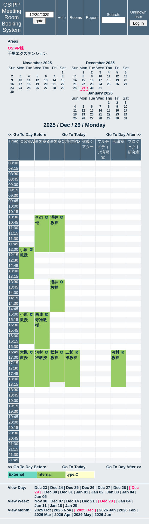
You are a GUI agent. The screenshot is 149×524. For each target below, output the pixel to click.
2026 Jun (103, 514)
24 (20, 88)
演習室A (27, 141)
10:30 (13, 217)
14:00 (13, 292)
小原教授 (27, 252)
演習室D (72, 141)
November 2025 (37, 63)
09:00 (13, 184)
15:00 (13, 314)
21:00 (13, 444)
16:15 (13, 341)
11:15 (13, 233)
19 (37, 84)
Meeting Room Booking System (11, 20)
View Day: (17, 487)
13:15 (13, 276)
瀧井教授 (57, 220)
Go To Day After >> (123, 134)
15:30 (13, 325)
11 (28, 80)
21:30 (13, 454)
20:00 (13, 422)
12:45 (13, 265)
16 (12, 84)
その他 (42, 220)
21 (54, 84)
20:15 (13, 427)
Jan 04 (128, 492)
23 (12, 88)
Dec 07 (56, 501)
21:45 (13, 460)
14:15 (13, 298)
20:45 (13, 438)
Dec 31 (66, 492)
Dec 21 (88, 501)
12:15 (13, 255)
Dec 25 (72, 487)
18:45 (13, 395)
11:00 (13, 228)
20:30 (13, 433)
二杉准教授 (72, 355)
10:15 (13, 211)
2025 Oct (43, 510)
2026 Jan (107, 510)
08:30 (13, 174)
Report (92, 17)
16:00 (13, 336)
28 (54, 88)
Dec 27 (104, 487)
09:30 (13, 195)
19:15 (13, 406)
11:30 (13, 238)
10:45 (13, 222)
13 (45, 80)
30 (12, 92)
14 (54, 80)
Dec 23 (41, 487)
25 (28, 88)
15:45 (13, 330)
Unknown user (138, 14)
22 (62, 84)
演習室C (57, 141)
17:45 (13, 373)
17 (20, 84)
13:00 (13, 271)
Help (62, 17)
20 (45, 84)
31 (100, 88)
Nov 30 (41, 501)
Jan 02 (97, 492)
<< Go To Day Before (27, 134)
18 (28, 84)
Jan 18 (56, 505)
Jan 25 (71, 505)
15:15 (13, 319)
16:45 (13, 352)
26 (37, 88)
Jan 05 (41, 496)
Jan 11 (41, 505)
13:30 (13, 282)
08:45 (13, 179)
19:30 (13, 411)
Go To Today (74, 134)
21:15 (13, 449)
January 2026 (100, 93)
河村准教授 (42, 355)
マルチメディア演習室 (103, 149)
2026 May (82, 514)
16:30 (13, 346)
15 (62, 80)
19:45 (13, 417)
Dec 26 (88, 487)
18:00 (13, 379)
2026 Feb (127, 510)
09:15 (13, 190)
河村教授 (118, 355)
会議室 (118, 141)
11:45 (13, 244)
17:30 (13, 368)
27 (45, 88)
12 (37, 80)
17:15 (13, 363)
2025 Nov (62, 510)
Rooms (75, 17)
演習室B (42, 141)
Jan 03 (113, 492)
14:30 (13, 303)
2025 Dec (85, 510)
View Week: (18, 501)
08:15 (13, 168)
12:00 (13, 249)
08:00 (13, 163)
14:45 (13, 309)
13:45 (13, 287)
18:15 (13, 384)
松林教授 (57, 355)
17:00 (13, 357)
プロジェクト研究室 (134, 146)
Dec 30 (50, 492)
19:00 (13, 400)
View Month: (19, 510)
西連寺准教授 (42, 320)
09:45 (13, 201)
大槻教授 (27, 355)
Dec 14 (72, 501)
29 (62, 88)
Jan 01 (82, 492)
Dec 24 (56, 487)
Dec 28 (119, 487)
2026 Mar (43, 514)
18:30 (13, 390)
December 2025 (100, 63)
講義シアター (88, 144)
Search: (113, 14)
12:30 (13, 260)
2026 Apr (62, 514)
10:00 (13, 206)
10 (20, 80)
